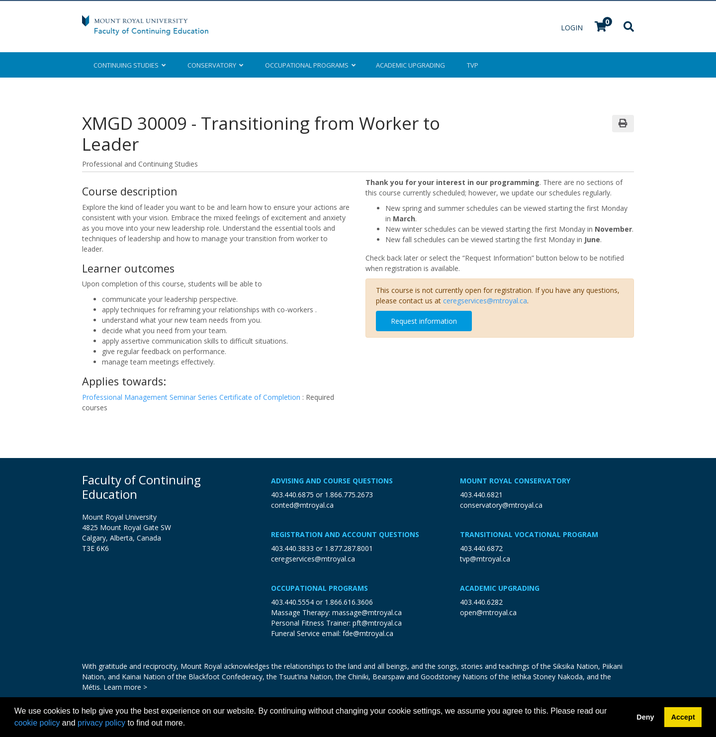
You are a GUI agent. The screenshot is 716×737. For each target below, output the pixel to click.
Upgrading (410, 65)
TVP (472, 65)
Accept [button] (683, 717)
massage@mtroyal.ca (367, 612)
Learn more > (125, 687)
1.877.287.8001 (349, 548)
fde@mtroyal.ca (368, 633)
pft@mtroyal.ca (377, 623)
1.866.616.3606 (349, 602)
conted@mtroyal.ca (302, 505)
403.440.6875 (292, 494)
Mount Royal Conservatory (515, 480)
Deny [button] (645, 717)
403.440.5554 (292, 602)
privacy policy (101, 723)
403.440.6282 (481, 602)
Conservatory (215, 65)
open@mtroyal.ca (488, 612)
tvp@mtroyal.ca (485, 558)
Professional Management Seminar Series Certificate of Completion (192, 397)
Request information (424, 321)
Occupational (309, 65)
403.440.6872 (481, 548)
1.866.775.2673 (349, 494)
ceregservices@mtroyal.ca (485, 300)
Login (573, 27)
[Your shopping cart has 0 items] (601, 27)
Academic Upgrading (499, 588)
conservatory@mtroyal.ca (501, 505)
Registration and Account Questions (345, 534)
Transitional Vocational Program (529, 534)
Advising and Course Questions (332, 480)
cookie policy (37, 723)
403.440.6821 (481, 494)
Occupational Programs (319, 588)
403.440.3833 (292, 548)
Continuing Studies (129, 65)
